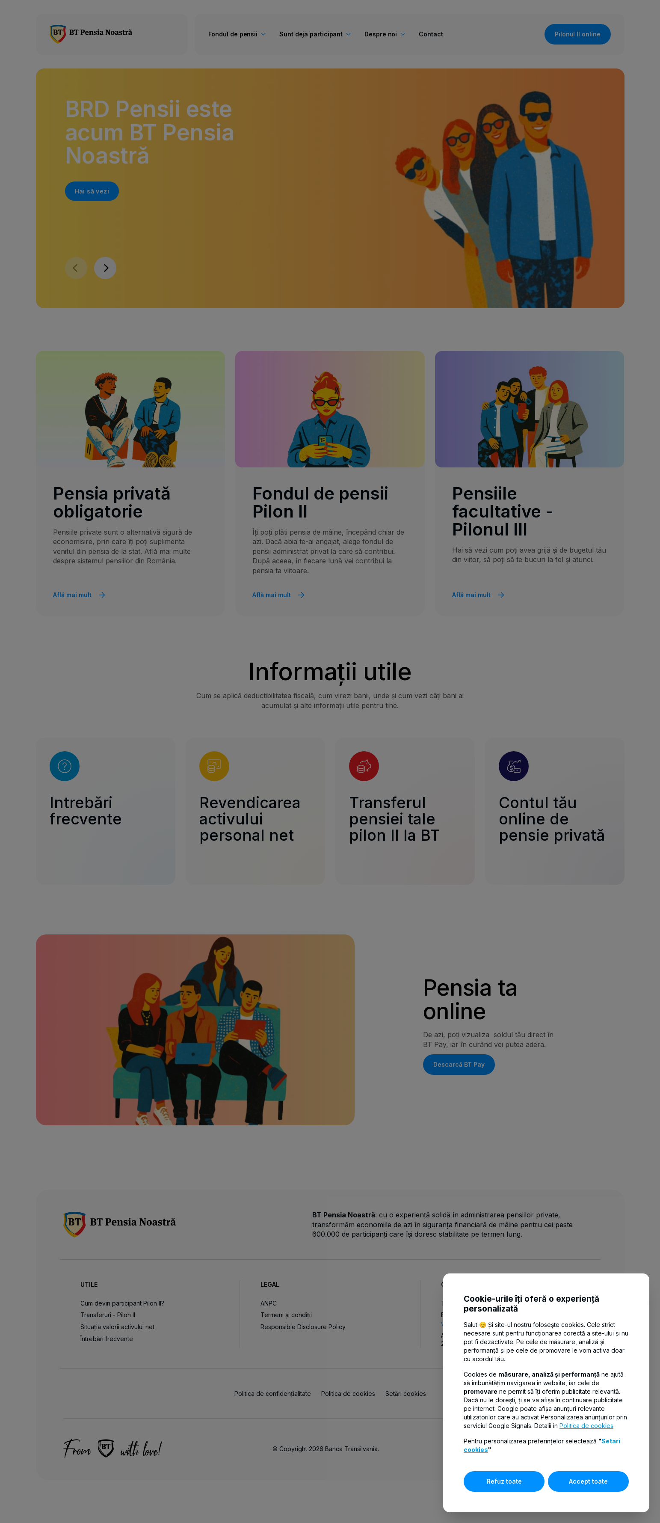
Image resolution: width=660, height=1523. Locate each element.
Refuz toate (504, 1481)
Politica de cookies (586, 1425)
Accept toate (588, 1481)
